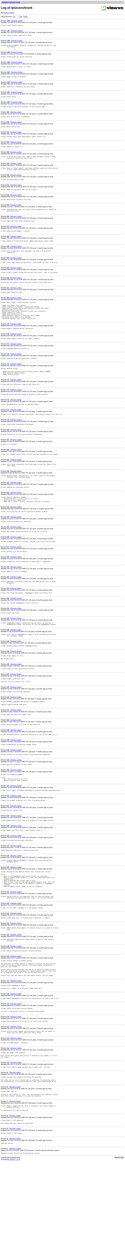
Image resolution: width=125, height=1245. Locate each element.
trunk (18, 2)
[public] (5, 2)
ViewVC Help (119, 1241)
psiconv (12, 2)
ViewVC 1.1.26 (15, 1243)
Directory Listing (7, 13)
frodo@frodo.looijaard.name (10, 1241)
